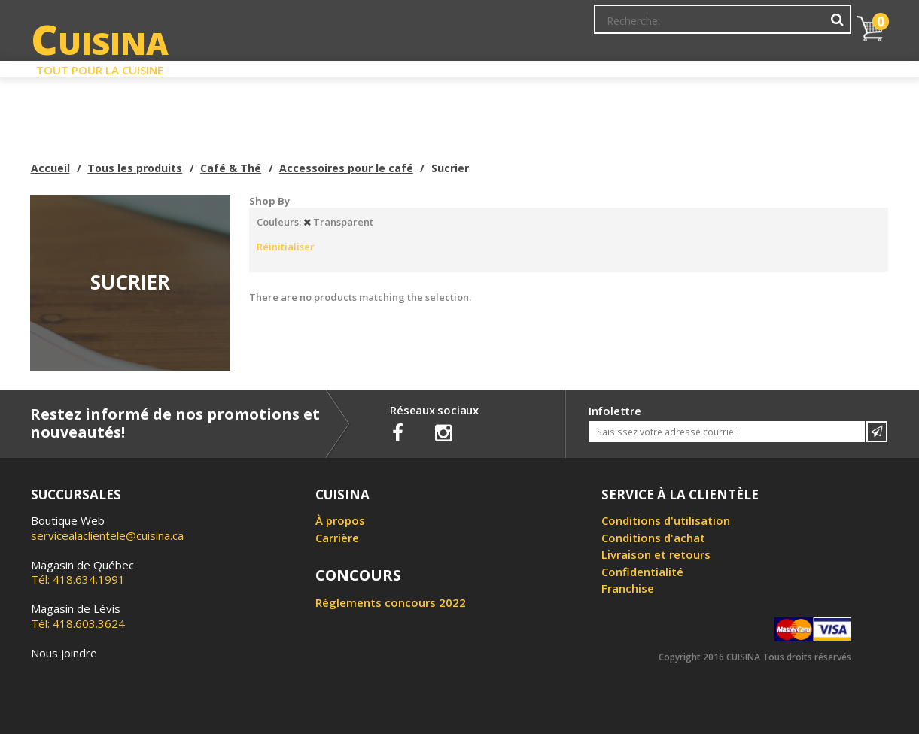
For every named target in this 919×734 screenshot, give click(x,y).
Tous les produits (134, 168)
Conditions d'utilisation (665, 520)
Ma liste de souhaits (718, 26)
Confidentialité (642, 571)
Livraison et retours (656, 554)
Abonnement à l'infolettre (514, 26)
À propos (340, 520)
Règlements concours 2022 (390, 602)
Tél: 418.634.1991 (82, 572)
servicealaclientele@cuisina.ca (107, 535)
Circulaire (568, 66)
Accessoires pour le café (346, 168)
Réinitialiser (286, 246)
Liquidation (458, 66)
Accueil (50, 168)
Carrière (337, 537)
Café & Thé (230, 168)
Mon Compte (623, 26)
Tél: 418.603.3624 (78, 616)
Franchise (627, 588)
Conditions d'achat (653, 537)
